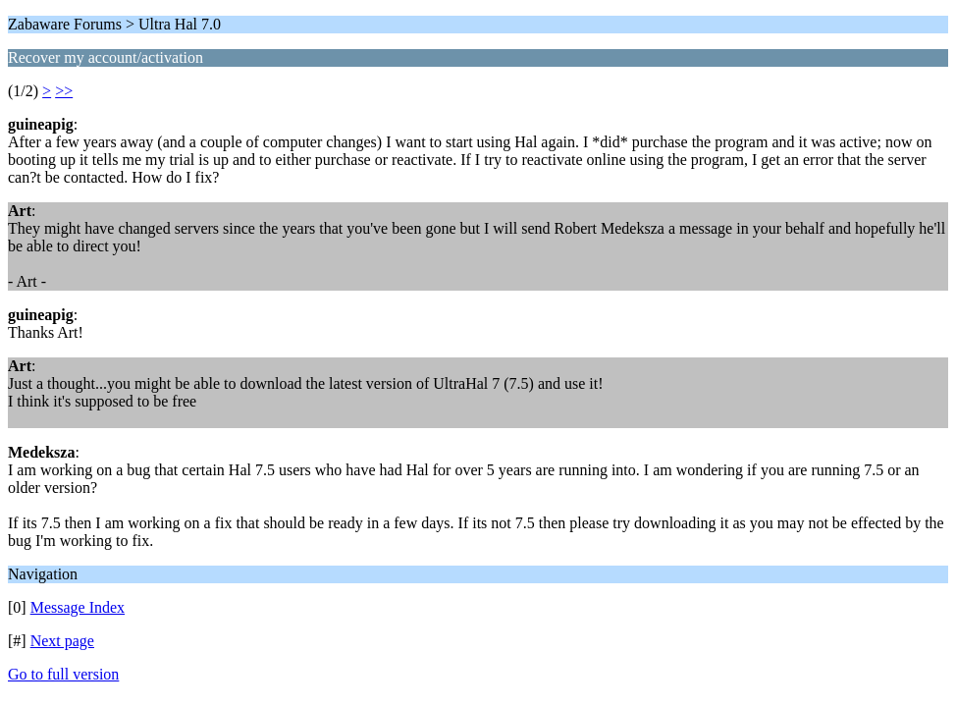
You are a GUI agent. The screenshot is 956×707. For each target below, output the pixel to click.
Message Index (77, 607)
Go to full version (63, 674)
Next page (62, 640)
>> (64, 90)
